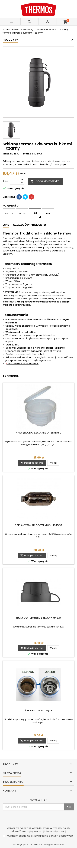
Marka (27, 153)
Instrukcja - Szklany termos (21, 363)
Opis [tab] (6, 225)
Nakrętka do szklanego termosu (38, 432)
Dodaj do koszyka (44, 181)
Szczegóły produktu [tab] (29, 225)
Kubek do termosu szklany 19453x (38, 618)
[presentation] (29, 819)
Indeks (7, 153)
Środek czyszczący (38, 710)
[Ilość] (15, 181)
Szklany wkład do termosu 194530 (38, 525)
